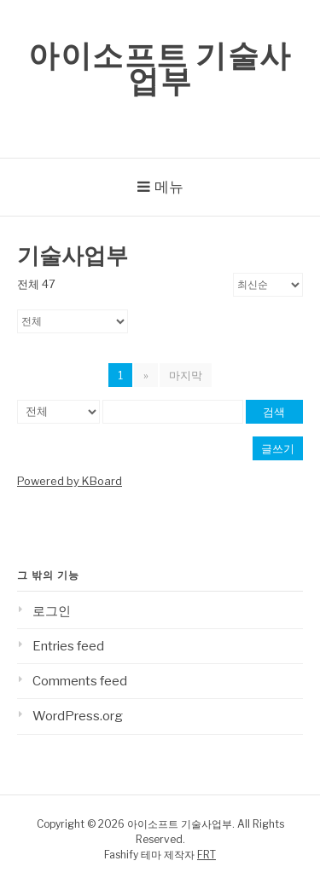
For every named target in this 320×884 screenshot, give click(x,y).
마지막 (185, 375)
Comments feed (79, 681)
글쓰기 (277, 448)
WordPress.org (77, 716)
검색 (274, 412)
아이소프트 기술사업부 (160, 68)
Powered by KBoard (69, 481)
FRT (206, 854)
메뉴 (168, 186)
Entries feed (68, 646)
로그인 (51, 611)
